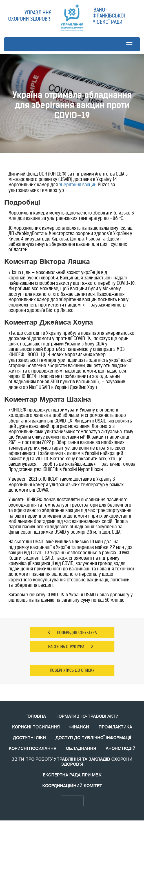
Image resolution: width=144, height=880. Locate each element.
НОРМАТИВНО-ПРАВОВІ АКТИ (87, 716)
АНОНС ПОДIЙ (121, 748)
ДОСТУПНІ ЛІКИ (29, 737)
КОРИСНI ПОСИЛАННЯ (32, 748)
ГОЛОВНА (35, 716)
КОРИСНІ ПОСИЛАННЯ (36, 727)
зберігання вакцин (78, 184)
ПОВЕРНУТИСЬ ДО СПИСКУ (72, 670)
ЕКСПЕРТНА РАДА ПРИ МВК (72, 775)
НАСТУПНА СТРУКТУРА (71, 646)
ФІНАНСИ (79, 727)
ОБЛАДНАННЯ (81, 748)
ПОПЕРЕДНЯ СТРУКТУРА (72, 632)
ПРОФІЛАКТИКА (115, 727)
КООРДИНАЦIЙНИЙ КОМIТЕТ (72, 785)
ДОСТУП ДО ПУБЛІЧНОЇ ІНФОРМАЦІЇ (93, 737)
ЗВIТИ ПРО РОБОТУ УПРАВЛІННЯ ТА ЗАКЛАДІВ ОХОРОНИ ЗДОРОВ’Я (72, 762)
